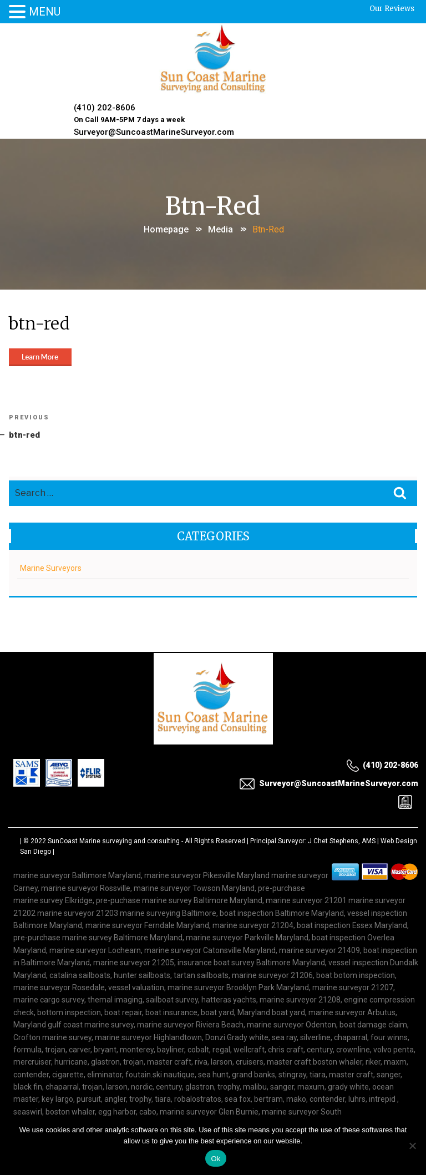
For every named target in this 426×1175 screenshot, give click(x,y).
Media (220, 227)
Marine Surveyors (51, 567)
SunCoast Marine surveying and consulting (114, 840)
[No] (412, 1145)
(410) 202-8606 (105, 108)
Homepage (166, 227)
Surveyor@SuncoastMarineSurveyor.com (154, 131)
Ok (215, 1158)
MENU (44, 11)
